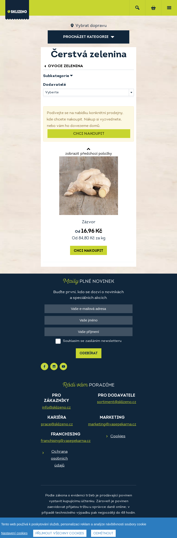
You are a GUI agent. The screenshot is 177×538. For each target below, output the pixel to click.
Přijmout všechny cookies (59, 533)
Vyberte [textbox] (52, 92)
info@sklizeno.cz (56, 407)
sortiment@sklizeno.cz (116, 402)
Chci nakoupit (88, 134)
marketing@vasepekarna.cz (112, 424)
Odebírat (89, 353)
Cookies (117, 436)
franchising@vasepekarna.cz (66, 441)
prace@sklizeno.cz (57, 424)
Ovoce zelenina (63, 66)
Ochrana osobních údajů (59, 458)
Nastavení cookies (14, 533)
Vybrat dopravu (90, 26)
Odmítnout (103, 533)
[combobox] (88, 92)
